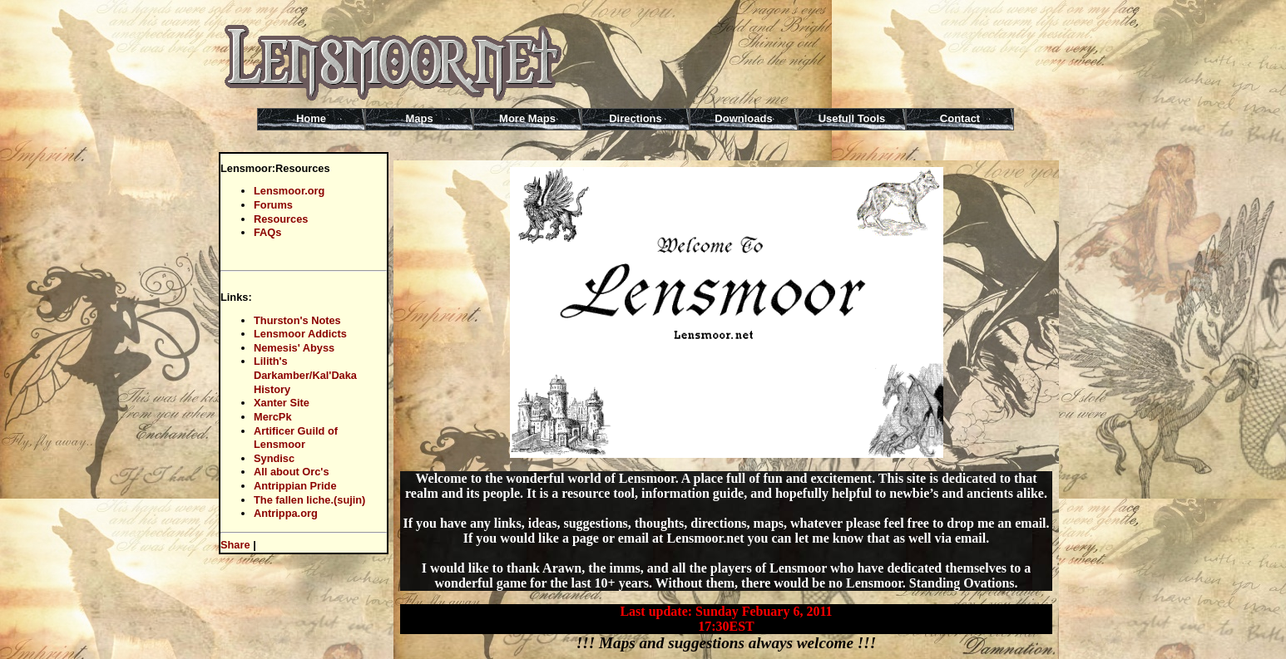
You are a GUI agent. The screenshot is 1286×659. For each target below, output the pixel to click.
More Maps (527, 118)
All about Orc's (291, 471)
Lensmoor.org (289, 190)
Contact (960, 118)
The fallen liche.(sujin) (309, 500)
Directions (635, 118)
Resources (281, 219)
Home (311, 118)
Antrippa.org (286, 513)
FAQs (267, 232)
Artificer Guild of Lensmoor (296, 438)
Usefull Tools (852, 118)
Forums (273, 205)
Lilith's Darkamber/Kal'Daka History (305, 375)
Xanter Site (281, 402)
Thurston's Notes (297, 320)
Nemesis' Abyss (294, 348)
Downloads (743, 118)
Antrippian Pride (295, 485)
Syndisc (274, 458)
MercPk (273, 417)
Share (235, 545)
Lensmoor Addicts (300, 333)
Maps (419, 118)
